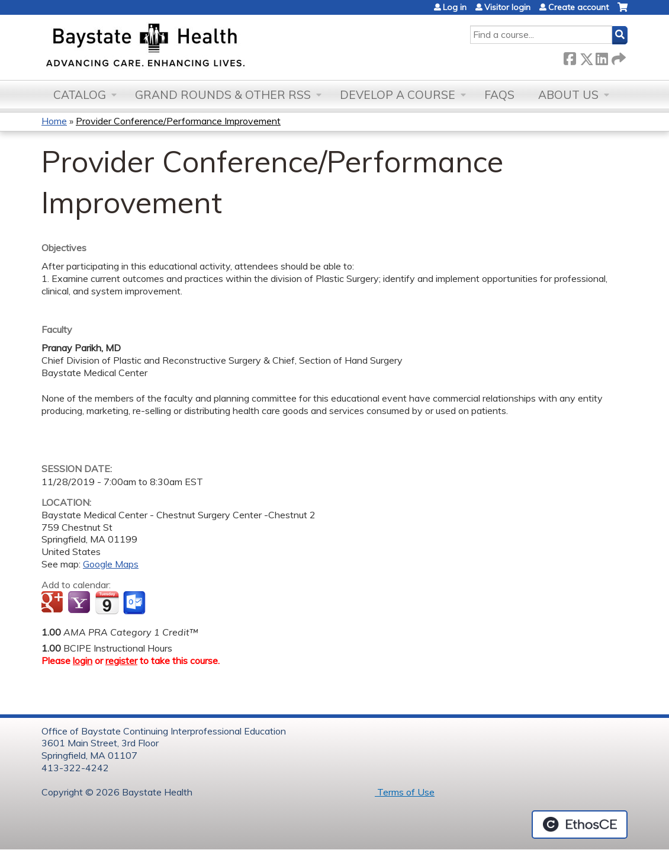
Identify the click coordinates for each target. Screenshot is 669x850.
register (121, 660)
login (82, 660)
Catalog (79, 95)
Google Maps (111, 564)
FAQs (499, 95)
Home (54, 121)
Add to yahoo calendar (80, 603)
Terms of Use (405, 792)
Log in (455, 7)
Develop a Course (397, 95)
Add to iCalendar (107, 602)
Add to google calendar (53, 603)
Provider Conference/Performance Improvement (178, 121)
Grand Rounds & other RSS (223, 95)
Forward (617, 56)
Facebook (569, 56)
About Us (568, 95)
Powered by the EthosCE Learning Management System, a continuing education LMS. (580, 824)
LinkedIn (601, 56)
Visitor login (507, 7)
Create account (578, 7)
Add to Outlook (135, 603)
